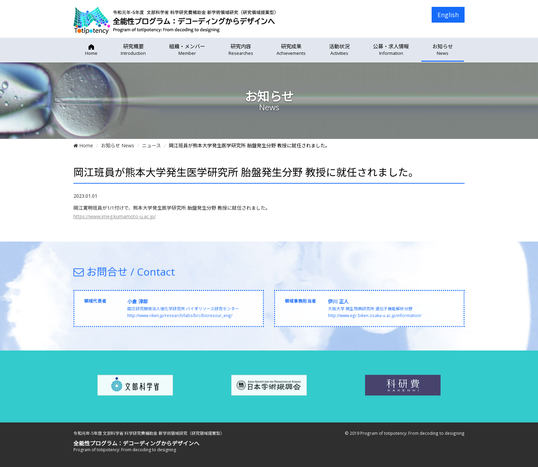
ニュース (151, 145)
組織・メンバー (187, 50)
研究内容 (241, 50)
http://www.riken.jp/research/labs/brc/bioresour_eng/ (179, 318)
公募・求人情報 (391, 50)
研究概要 (133, 50)
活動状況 (339, 50)
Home (83, 145)
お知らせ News (117, 145)
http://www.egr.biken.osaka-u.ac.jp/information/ (374, 318)
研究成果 (291, 50)
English (448, 15)
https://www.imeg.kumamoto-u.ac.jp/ (114, 216)
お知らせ (442, 50)
